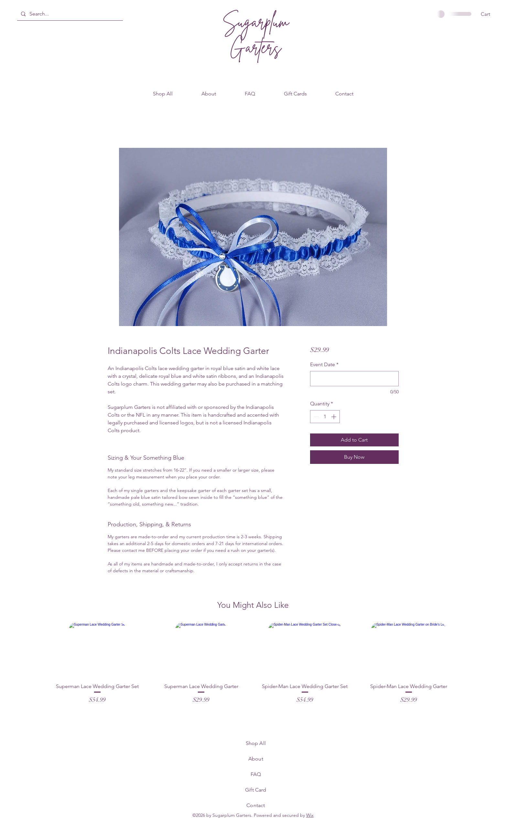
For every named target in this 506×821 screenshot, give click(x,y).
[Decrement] (315, 417)
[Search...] (69, 13)
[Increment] (334, 417)
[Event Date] (354, 378)
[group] (253, 667)
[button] (490, 14)
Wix (310, 815)
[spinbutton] (325, 417)
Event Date (324, 364)
